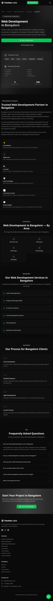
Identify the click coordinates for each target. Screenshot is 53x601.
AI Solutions (4, 548)
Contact (3, 567)
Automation (4, 546)
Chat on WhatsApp (26, 507)
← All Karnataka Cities (26, 45)
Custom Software (6, 555)
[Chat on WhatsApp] (48, 596)
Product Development (7, 539)
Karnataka (29, 11)
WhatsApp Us (32, 2)
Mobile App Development (8, 544)
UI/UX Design (5, 551)
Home (3, 11)
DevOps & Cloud (5, 553)
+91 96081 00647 (8, 583)
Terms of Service (5, 572)
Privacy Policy (5, 569)
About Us (3, 564)
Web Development (19, 11)
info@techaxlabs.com (10, 581)
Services (9, 11)
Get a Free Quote (26, 40)
